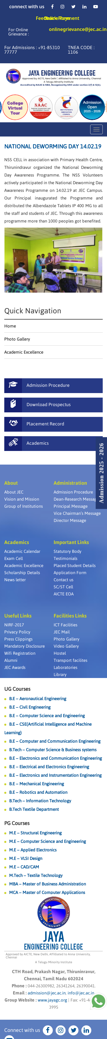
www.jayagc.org (52, 1000)
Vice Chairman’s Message (77, 513)
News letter (15, 579)
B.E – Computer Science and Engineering (47, 715)
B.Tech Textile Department (34, 809)
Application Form (70, 572)
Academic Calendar (22, 551)
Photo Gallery (17, 339)
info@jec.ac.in (80, 992)
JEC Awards (14, 667)
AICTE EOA (64, 593)
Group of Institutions (23, 506)
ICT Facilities (65, 624)
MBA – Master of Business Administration (47, 883)
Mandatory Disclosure (24, 646)
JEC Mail (62, 631)
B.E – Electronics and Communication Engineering (55, 758)
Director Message (70, 520)
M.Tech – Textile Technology (35, 875)
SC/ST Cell (63, 586)
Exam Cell (13, 558)
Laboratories (65, 667)
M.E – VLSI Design (25, 858)
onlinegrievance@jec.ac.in (78, 29)
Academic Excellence (23, 352)
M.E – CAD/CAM (24, 866)
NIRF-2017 (14, 624)
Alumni (10, 660)
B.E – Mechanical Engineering (36, 783)
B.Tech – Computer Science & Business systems (52, 749)
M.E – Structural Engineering (35, 832)
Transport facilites (70, 660)
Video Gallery (66, 646)
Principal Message (71, 506)
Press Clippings (18, 639)
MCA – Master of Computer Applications (47, 892)
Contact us (63, 579)
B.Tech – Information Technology (40, 800)
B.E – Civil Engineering (30, 707)
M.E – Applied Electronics (32, 849)
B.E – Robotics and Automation (38, 792)
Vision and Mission (21, 499)
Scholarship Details (22, 572)
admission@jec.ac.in (47, 992)
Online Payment (61, 18)
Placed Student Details (75, 565)
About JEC (13, 492)
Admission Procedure (73, 492)
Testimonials (65, 558)
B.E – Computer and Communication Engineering (54, 741)
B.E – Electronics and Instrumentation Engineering (55, 775)
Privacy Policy (17, 631)
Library (60, 674)
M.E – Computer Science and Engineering (47, 841)
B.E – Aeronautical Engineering (37, 698)
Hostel (60, 653)
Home (10, 326)
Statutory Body (67, 551)
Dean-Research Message (76, 499)
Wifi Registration (19, 653)
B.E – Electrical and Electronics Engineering (49, 766)
